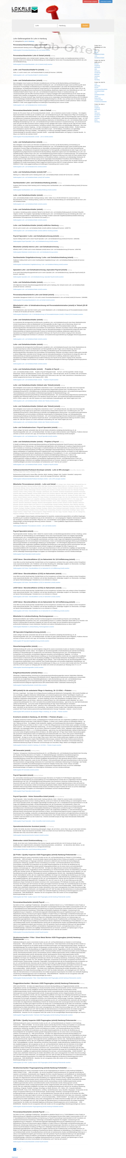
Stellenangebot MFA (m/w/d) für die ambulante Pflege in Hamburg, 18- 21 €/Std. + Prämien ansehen (40, 711)
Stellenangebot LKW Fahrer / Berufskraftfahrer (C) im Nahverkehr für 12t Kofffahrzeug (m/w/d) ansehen (41, 568)
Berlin (96, 78)
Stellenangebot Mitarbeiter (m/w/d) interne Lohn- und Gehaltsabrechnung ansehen (35, 252)
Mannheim (97, 67)
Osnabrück (97, 72)
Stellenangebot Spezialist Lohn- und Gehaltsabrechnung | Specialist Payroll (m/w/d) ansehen (38, 277)
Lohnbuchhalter (98, 100)
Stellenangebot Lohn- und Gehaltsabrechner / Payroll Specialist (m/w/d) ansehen (35, 436)
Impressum (15, 1157)
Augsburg (97, 65)
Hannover (97, 71)
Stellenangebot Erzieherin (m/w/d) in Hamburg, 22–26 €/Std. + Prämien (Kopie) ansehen (37, 745)
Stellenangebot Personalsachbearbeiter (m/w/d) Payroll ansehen (30, 932)
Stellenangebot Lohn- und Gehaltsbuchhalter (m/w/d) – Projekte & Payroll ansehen (35, 464)
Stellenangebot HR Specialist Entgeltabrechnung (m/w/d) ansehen (31, 641)
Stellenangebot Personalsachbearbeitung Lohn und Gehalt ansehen (31, 50)
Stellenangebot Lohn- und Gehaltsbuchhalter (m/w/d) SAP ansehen (31, 177)
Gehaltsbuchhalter (99, 54)
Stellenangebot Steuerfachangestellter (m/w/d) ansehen (28, 667)
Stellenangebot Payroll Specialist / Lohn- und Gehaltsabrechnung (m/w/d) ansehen (35, 241)
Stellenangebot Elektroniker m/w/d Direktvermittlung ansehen (29, 849)
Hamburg (97, 76)
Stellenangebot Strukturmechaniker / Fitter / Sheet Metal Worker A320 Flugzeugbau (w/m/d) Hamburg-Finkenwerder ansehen (47, 978)
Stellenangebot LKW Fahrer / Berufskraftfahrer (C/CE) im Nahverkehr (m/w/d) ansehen (36, 582)
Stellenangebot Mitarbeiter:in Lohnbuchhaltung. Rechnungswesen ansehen (33, 626)
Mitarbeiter (97, 86)
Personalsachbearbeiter (100, 89)
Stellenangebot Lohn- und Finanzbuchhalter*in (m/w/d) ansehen (30, 75)
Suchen (85, 25)
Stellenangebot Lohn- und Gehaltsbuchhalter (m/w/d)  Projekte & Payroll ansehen (35, 379)
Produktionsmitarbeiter (100, 101)
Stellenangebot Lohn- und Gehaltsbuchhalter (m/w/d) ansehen (30, 204)
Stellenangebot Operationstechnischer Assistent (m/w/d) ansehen (31, 835)
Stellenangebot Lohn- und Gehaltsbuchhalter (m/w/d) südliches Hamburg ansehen (35, 230)
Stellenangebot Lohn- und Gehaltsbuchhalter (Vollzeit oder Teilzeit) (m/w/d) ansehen (36, 401)
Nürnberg (97, 79)
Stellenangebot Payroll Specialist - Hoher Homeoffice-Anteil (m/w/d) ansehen (34, 821)
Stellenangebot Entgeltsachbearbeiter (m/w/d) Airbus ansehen (30, 685)
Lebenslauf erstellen (105, 1)
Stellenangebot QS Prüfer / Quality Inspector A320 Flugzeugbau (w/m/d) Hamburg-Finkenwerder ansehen (42, 897)
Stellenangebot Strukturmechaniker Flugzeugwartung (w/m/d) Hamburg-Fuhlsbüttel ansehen (38, 1106)
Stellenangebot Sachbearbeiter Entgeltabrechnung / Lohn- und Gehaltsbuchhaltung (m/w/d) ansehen (40, 264)
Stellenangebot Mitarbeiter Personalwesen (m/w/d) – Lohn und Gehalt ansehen (34, 526)
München (97, 74)
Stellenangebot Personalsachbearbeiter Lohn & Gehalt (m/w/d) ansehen (32, 64)
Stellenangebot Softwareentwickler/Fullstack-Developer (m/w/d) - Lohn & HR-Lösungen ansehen (39, 479)
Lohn (95, 50)
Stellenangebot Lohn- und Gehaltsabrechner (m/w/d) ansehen (30, 105)
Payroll (96, 52)
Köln (95, 69)
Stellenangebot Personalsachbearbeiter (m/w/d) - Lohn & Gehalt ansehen (33, 136)
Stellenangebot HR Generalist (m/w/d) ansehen (26, 770)
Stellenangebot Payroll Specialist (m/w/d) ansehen (27, 554)
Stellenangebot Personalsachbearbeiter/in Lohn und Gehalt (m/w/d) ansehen (34, 300)
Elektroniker (97, 98)
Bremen (96, 64)
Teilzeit (96, 96)
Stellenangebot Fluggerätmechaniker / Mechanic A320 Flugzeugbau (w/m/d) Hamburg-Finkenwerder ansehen (43, 1015)
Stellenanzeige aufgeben (90, 1)
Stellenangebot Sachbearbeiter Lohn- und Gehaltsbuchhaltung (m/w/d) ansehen (35, 190)
